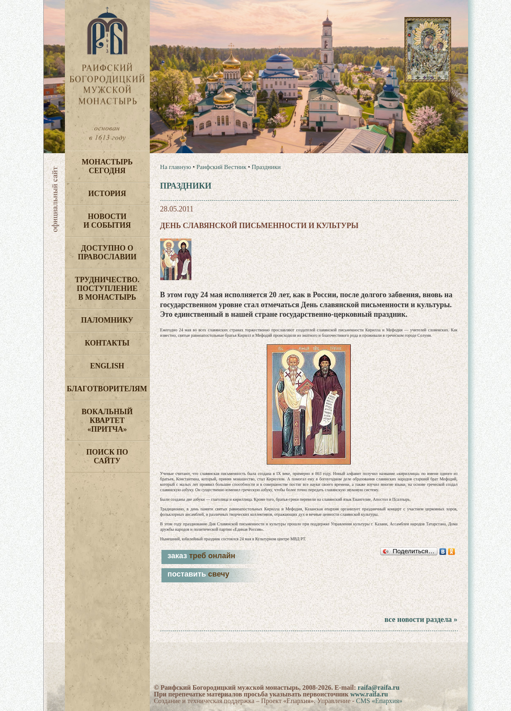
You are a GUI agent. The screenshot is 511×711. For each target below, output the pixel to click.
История (107, 193)
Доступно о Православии (107, 252)
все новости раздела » (420, 619)
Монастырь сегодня (107, 166)
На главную (175, 167)
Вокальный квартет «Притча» (107, 420)
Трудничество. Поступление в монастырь (107, 288)
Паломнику (107, 320)
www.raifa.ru (369, 694)
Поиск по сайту (107, 456)
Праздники (266, 167)
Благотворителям (107, 389)
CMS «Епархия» (379, 700)
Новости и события (107, 220)
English (107, 366)
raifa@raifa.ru (378, 687)
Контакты (107, 343)
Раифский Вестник (221, 167)
